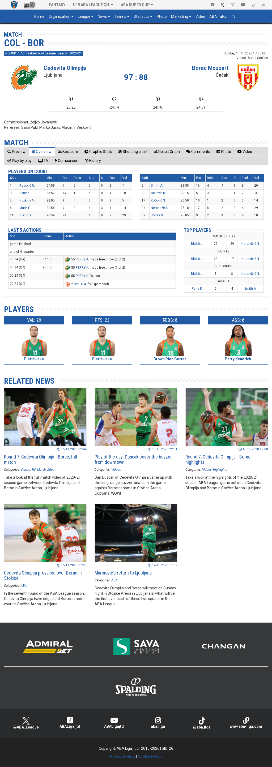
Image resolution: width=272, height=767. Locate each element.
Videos (25, 470)
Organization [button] (59, 16)
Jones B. (157, 215)
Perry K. (24, 193)
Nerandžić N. (160, 208)
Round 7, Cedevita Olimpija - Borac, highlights (218, 459)
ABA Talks (218, 16)
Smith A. (157, 185)
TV (233, 16)
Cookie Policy (150, 756)
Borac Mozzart (210, 68)
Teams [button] (120, 16)
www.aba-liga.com (246, 723)
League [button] (84, 16)
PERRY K (82, 259)
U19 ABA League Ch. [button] (91, 5)
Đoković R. (158, 193)
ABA (24, 586)
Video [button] (200, 16)
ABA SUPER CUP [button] (135, 5)
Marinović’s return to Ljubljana (123, 573)
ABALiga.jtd (70, 723)
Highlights (220, 470)
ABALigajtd (114, 723)
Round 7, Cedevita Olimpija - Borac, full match (40, 459)
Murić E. (25, 208)
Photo (162, 16)
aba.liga (158, 723)
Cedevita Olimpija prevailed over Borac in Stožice (43, 575)
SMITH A (80, 284)
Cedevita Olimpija (65, 68)
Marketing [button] (179, 16)
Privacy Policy (122, 756)
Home (39, 16)
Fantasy (57, 5)
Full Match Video (43, 470)
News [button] (102, 16)
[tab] (16, 151)
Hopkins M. (27, 200)
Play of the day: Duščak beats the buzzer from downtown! (133, 459)
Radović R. (27, 185)
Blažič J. (25, 215)
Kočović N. (158, 200)
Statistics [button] (141, 16)
